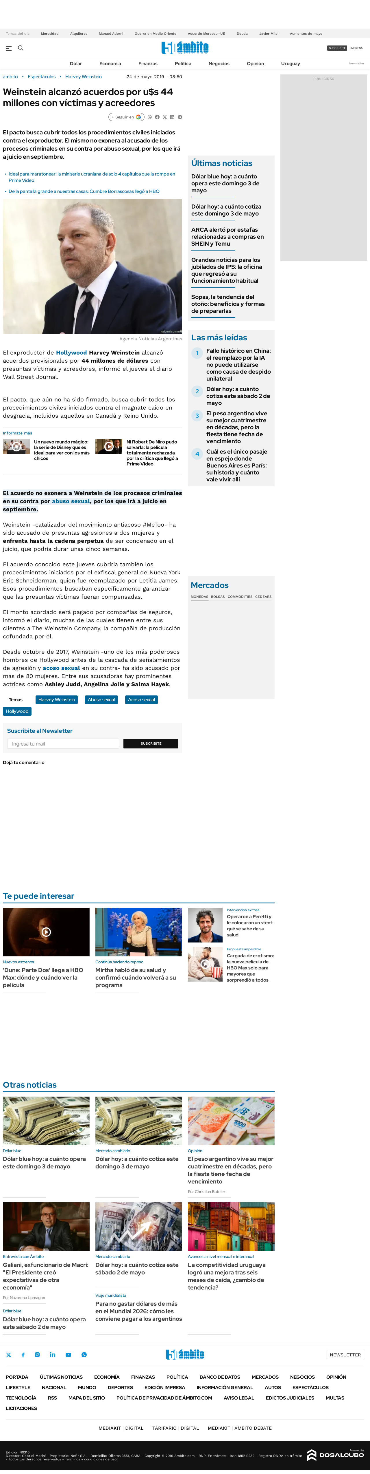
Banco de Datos (220, 1377)
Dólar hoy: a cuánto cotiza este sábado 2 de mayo (238, 396)
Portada (17, 1377)
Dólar (76, 64)
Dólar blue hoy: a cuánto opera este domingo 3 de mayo (225, 183)
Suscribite (151, 743)
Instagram (37, 1354)
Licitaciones (21, 1408)
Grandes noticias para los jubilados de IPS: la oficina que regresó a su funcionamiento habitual (226, 270)
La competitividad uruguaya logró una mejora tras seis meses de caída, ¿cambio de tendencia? (227, 1276)
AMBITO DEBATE (240, 1428)
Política (183, 64)
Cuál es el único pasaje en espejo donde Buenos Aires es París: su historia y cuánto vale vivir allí (236, 465)
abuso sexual (71, 501)
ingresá (356, 48)
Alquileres (78, 34)
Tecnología (21, 1398)
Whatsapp (84, 1354)
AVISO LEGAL (239, 1398)
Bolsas (218, 597)
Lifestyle (18, 1387)
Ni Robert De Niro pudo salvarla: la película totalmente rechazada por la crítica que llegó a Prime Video (152, 453)
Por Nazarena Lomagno (24, 1297)
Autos (273, 1387)
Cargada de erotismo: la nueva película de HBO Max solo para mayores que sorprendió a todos (250, 968)
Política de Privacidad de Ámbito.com (164, 1398)
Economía (110, 64)
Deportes (120, 1387)
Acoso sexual (141, 700)
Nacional (54, 1387)
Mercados (265, 1377)
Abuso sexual (101, 700)
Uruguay (290, 64)
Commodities (240, 597)
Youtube (68, 1355)
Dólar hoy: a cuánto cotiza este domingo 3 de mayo (226, 210)
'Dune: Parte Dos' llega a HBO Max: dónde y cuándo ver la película (43, 977)
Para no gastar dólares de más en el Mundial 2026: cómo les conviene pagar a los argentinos (138, 1311)
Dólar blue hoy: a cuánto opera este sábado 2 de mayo (44, 1323)
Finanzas (148, 64)
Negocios (219, 64)
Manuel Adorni (111, 34)
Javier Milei (268, 34)
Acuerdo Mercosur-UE (206, 34)
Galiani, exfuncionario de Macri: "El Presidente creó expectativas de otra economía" (45, 1276)
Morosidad (50, 34)
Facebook (23, 1355)
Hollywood (71, 352)
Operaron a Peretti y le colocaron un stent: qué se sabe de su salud (250, 926)
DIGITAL (121, 1428)
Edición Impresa (165, 1387)
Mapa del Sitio (87, 1398)
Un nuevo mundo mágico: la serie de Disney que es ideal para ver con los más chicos (62, 450)
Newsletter (356, 63)
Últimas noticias (61, 1377)
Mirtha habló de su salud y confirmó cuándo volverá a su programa (135, 977)
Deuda (242, 34)
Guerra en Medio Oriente (155, 34)
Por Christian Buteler (206, 1191)
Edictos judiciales (290, 1398)
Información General (225, 1387)
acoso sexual (61, 667)
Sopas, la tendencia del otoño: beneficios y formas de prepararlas (228, 304)
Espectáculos (42, 76)
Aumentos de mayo (306, 34)
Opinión (255, 64)
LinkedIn (52, 1354)
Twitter (9, 1355)
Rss (52, 1398)
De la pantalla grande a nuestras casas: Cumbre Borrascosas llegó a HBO (84, 191)
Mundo (87, 1387)
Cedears (263, 597)
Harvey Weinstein (83, 76)
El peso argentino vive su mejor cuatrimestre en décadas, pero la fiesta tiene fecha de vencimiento (236, 427)
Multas (335, 1398)
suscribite (337, 48)
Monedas (199, 597)
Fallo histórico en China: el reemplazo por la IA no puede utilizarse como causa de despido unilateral (238, 364)
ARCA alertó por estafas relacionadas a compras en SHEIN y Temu (227, 236)
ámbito (10, 76)
